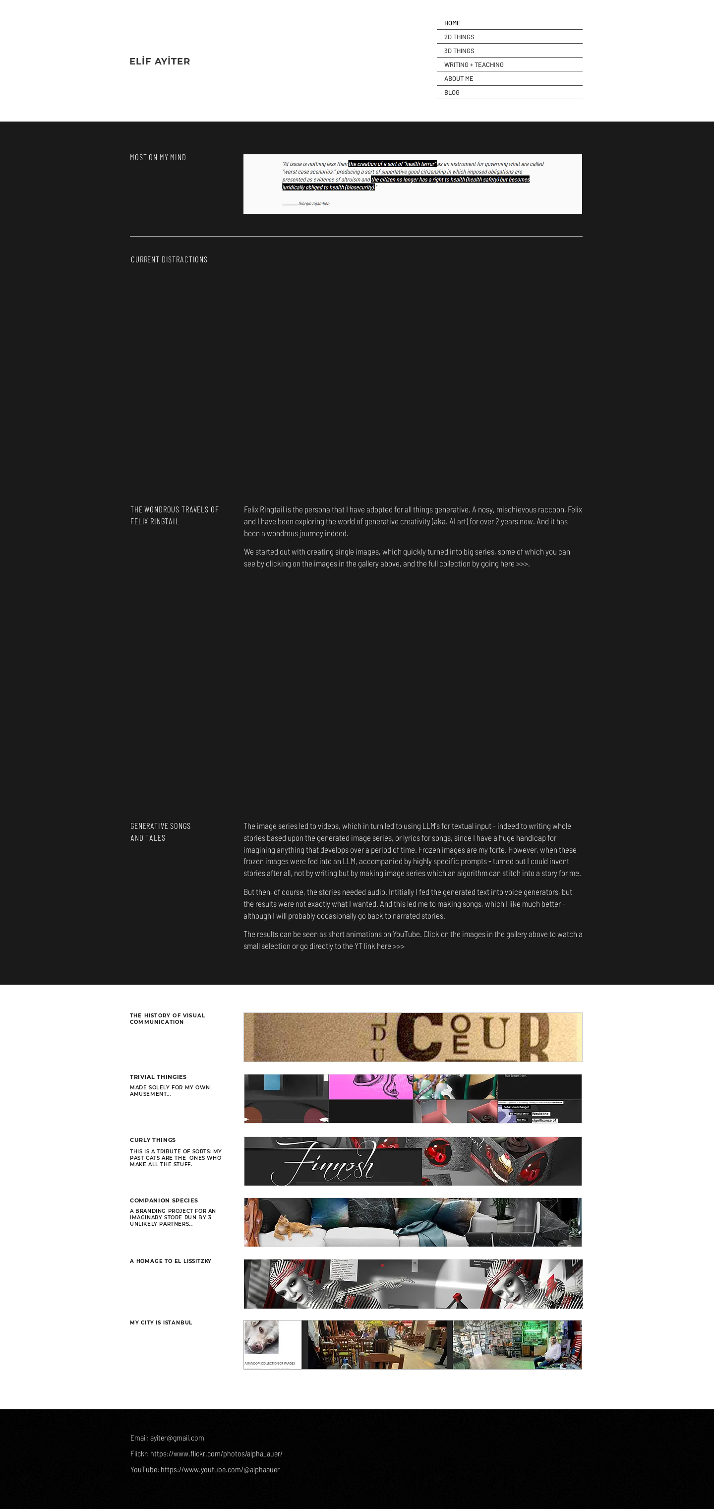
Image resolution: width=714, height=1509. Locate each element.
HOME (452, 23)
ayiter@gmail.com (177, 1437)
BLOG (452, 92)
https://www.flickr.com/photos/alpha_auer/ (216, 1453)
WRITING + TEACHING (474, 64)
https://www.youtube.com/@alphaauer (220, 1469)
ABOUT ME (459, 78)
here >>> (514, 563)
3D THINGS (459, 51)
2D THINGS (459, 37)
